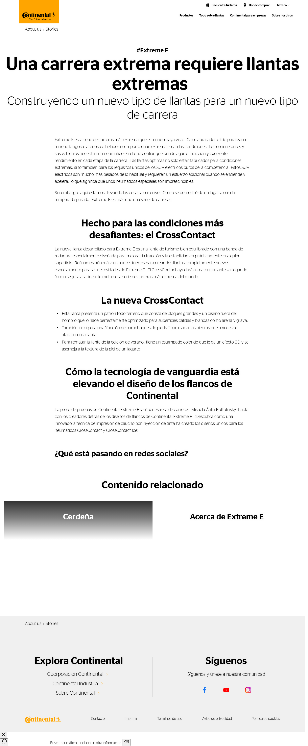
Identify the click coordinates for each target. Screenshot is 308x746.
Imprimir (131, 719)
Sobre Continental (75, 693)
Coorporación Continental (75, 674)
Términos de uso (169, 719)
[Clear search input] (126, 742)
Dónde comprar (259, 5)
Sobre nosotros (282, 15)
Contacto (98, 719)
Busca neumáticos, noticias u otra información (86, 743)
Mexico (282, 5)
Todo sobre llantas (211, 15)
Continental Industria (75, 683)
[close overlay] (3, 735)
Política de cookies (266, 719)
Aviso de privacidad (217, 719)
